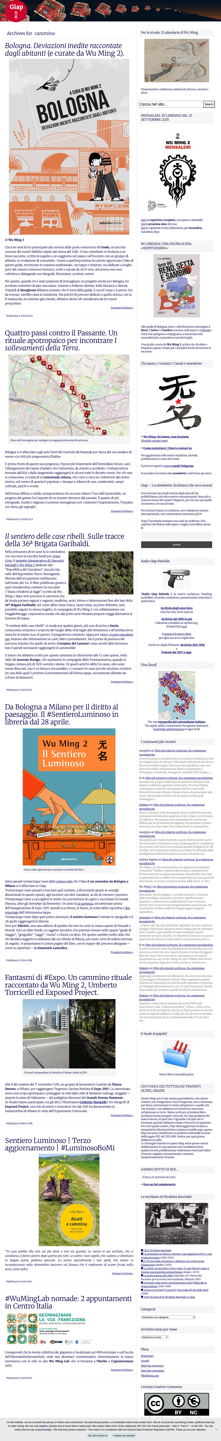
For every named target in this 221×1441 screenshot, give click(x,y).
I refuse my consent (124, 1435)
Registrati (147, 1356)
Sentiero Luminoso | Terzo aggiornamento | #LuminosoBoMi (60, 1144)
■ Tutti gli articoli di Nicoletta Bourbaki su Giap (168, 1297)
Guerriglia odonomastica (168, 729)
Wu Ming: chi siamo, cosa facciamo (166, 436)
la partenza (85, 903)
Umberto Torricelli (92, 1102)
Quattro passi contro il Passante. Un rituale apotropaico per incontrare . (61, 340)
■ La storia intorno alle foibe (157, 1275)
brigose (205, 330)
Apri (143, 220)
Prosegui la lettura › (122, 307)
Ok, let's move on (97, 1435)
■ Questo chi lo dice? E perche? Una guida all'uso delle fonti (174, 1290)
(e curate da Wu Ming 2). (64, 49)
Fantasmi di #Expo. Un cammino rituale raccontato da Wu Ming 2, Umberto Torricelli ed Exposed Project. (68, 985)
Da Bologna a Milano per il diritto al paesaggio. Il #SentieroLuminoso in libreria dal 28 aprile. (62, 714)
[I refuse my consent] (216, 1429)
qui (184, 626)
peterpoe (144, 917)
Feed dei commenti (152, 1370)
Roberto (144, 804)
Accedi (145, 1360)
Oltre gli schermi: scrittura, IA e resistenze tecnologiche (179, 778)
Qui (143, 224)
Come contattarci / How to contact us (167, 448)
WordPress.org (150, 1375)
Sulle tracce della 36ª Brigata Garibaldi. (64, 540)
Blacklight (46, 1429)
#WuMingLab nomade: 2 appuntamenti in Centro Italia (68, 1302)
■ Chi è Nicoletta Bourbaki (156, 1250)
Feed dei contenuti (152, 1365)
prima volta (64, 881)
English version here (154, 440)
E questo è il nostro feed (176, 634)
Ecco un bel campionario (159, 1184)
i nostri (178, 466)
